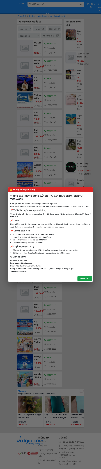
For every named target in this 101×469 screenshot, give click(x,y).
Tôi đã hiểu (84, 278)
